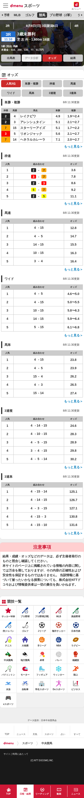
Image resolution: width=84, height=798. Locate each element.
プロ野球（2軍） (61, 15)
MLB (17, 15)
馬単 (31, 93)
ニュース (75, 794)
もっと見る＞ (73, 146)
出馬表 (11, 58)
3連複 (52, 93)
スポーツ (27, 743)
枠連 (52, 83)
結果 (73, 58)
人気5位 (11, 83)
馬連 (73, 83)
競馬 (42, 15)
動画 (59, 794)
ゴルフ (29, 15)
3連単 (72, 93)
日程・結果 (25, 794)
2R (8, 26)
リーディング (42, 794)
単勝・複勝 (31, 83)
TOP (8, 794)
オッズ (52, 58)
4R (76, 26)
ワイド (11, 93)
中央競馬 (46, 743)
